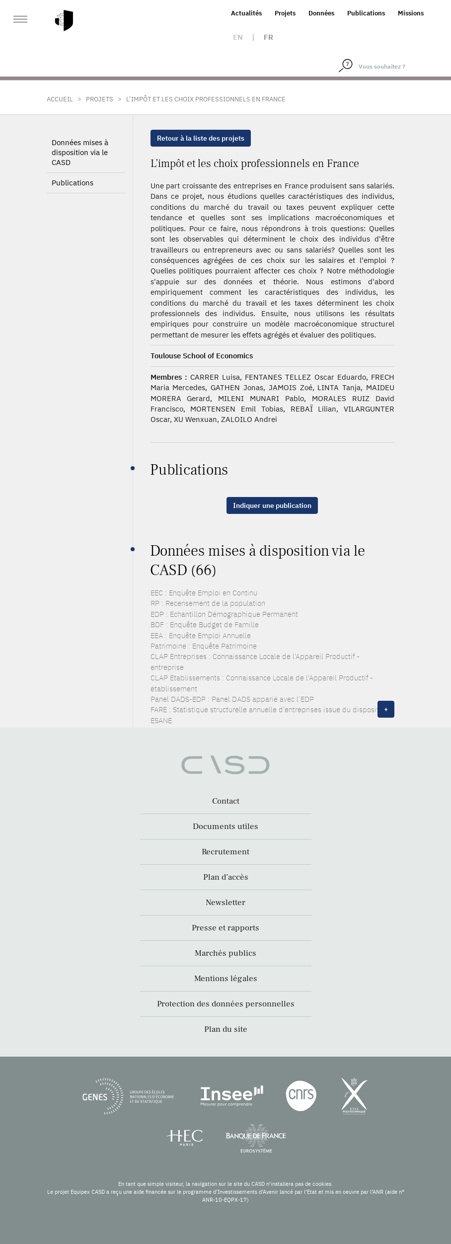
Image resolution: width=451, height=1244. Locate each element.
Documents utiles (225, 826)
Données (321, 13)
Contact (225, 801)
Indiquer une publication (272, 505)
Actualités (246, 13)
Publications (366, 13)
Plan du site (225, 1029)
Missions (411, 13)
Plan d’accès (225, 877)
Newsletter (225, 902)
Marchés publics (225, 953)
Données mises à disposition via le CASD (80, 152)
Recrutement (225, 851)
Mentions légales (225, 978)
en (238, 37)
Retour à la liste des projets (200, 138)
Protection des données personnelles (226, 1003)
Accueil (60, 99)
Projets (285, 13)
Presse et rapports (225, 927)
